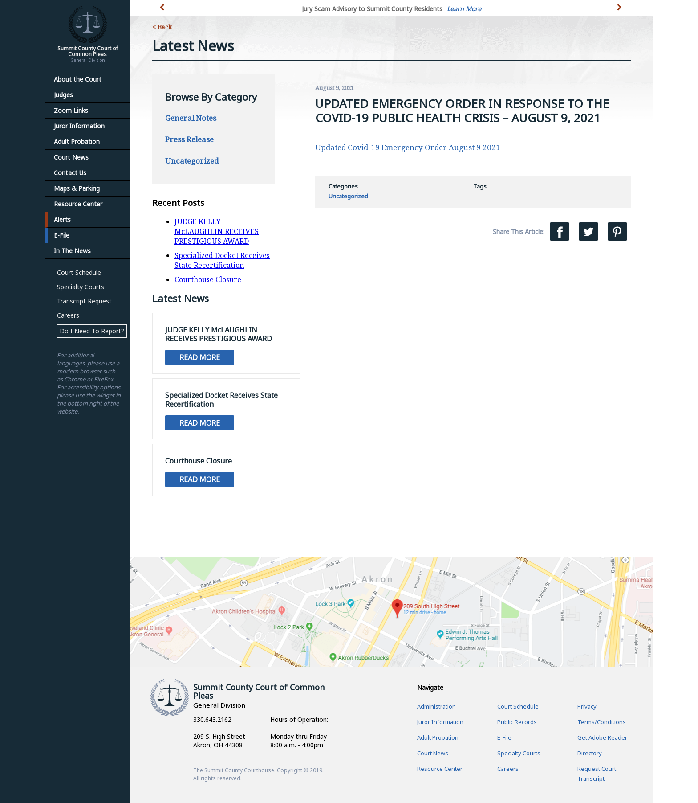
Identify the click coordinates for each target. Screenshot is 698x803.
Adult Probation (77, 141)
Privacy (587, 706)
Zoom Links (71, 110)
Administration (436, 706)
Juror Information (79, 126)
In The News (72, 250)
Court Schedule (79, 272)
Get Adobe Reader (602, 737)
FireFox (104, 379)
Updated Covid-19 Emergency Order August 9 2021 (407, 147)
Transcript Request (84, 301)
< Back (162, 27)
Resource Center (78, 204)
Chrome (74, 379)
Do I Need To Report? (92, 331)
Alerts (62, 219)
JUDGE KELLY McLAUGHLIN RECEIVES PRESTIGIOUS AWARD (216, 231)
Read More (199, 357)
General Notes (190, 118)
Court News (71, 157)
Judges (63, 94)
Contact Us (70, 172)
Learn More (464, 8)
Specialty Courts (80, 287)
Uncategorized (192, 161)
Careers (68, 315)
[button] (620, 12)
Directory (589, 753)
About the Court (77, 79)
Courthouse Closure (207, 279)
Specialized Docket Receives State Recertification (222, 260)
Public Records (517, 722)
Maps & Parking (77, 188)
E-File (61, 235)
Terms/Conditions (601, 722)
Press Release (189, 139)
